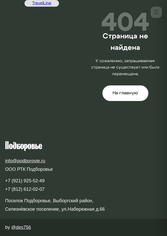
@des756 (21, 227)
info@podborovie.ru (25, 160)
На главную (125, 93)
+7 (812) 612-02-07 (25, 189)
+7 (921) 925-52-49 (25, 180)
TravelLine (41, 3)
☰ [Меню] (156, 12)
